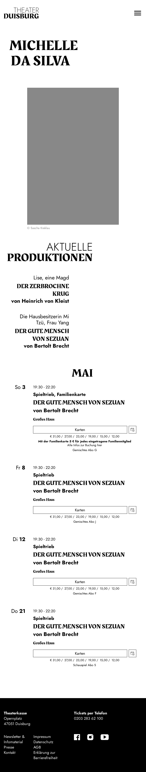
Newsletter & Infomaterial (14, 739)
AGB (37, 747)
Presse (9, 747)
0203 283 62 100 (88, 718)
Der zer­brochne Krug (43, 290)
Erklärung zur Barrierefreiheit (45, 755)
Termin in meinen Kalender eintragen (132, 429)
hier (99, 445)
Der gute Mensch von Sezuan (42, 335)
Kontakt (9, 752)
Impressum (42, 736)
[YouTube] (105, 737)
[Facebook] (77, 737)
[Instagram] (90, 737)
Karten (80, 430)
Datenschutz (43, 742)
